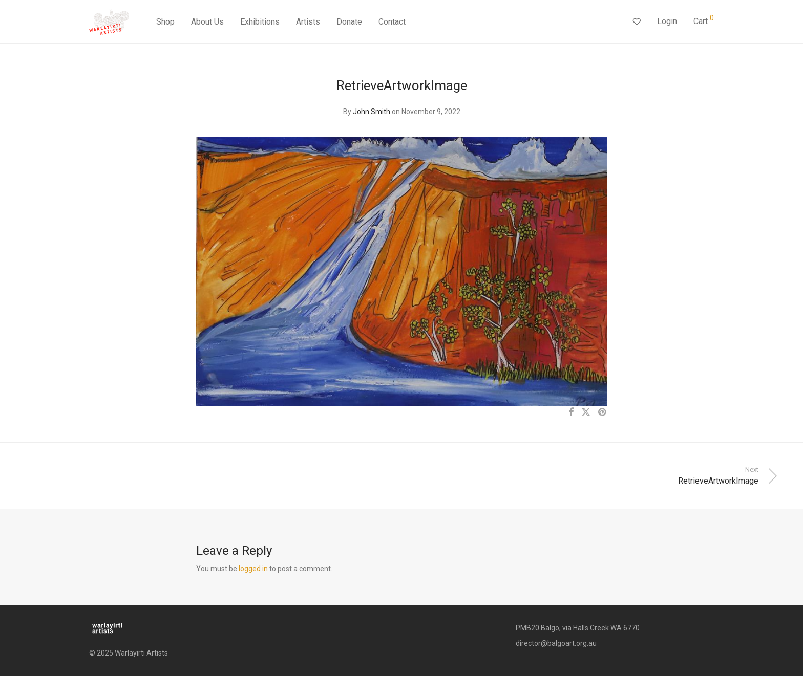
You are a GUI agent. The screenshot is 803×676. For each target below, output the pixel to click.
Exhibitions (260, 22)
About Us (207, 22)
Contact (392, 22)
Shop (165, 22)
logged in (253, 568)
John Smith (371, 111)
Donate (349, 22)
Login (667, 21)
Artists (308, 22)
